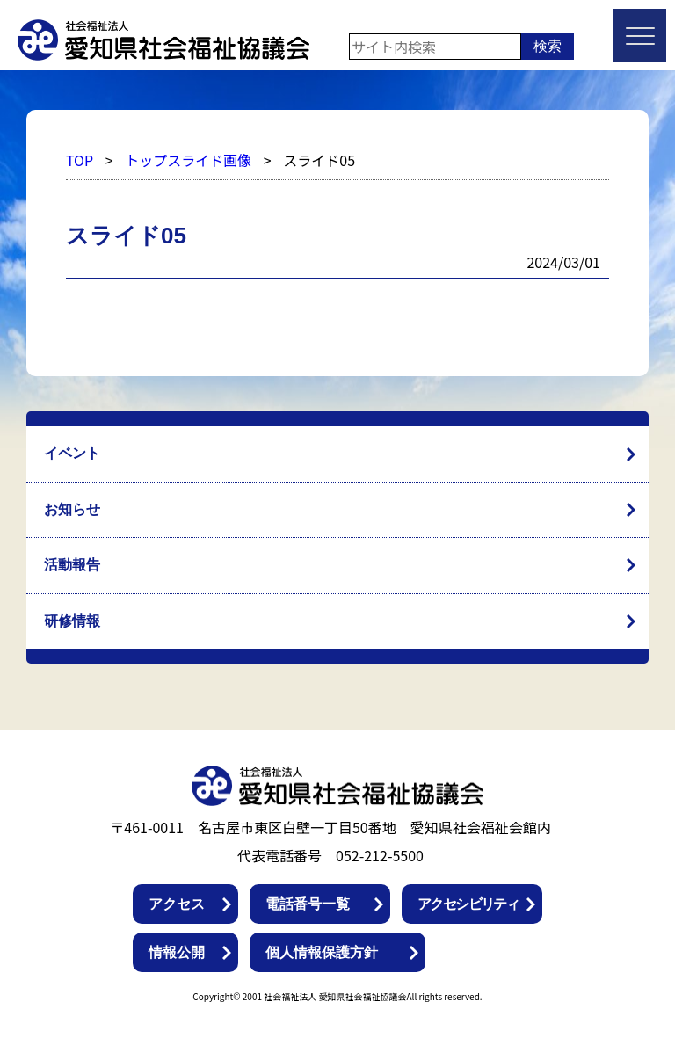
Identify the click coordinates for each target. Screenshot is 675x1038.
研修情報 (72, 620)
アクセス (177, 903)
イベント (72, 453)
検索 (547, 46)
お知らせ (72, 509)
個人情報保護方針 (321, 952)
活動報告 (72, 564)
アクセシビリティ (468, 903)
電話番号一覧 (307, 903)
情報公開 (177, 952)
